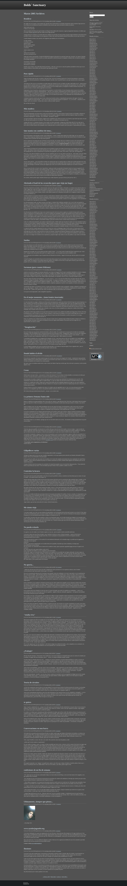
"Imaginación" (30, 327)
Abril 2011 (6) (92, 55)
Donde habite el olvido (33, 353)
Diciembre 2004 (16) (94, 168)
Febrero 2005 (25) (93, 165)
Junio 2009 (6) (92, 87)
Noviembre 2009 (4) (93, 79)
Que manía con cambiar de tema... (38, 131)
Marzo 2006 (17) (93, 145)
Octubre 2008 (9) (93, 99)
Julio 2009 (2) (92, 85)
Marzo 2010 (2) (93, 74)
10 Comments (59, 355)
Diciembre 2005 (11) (94, 150)
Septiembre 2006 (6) (93, 136)
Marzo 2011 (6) (93, 56)
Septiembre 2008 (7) (93, 100)
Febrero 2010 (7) (93, 76)
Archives (96, 36)
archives (99, 32)
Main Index (53, 876)
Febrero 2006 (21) (93, 147)
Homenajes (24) (93, 187)
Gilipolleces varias (31, 450)
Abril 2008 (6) (92, 108)
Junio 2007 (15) (93, 123)
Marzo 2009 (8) (93, 91)
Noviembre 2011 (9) (93, 44)
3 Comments (58, 21)
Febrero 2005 (92, 26)
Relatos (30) (92, 196)
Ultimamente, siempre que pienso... (38, 802)
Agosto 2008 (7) (93, 102)
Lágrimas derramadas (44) (95, 190)
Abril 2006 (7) (92, 144)
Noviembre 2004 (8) (93, 169)
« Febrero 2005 (46, 876)
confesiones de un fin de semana (37, 770)
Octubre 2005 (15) (93, 153)
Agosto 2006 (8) (93, 138)
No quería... (29, 565)
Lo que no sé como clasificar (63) (96, 188)
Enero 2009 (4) (92, 94)
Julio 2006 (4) (92, 139)
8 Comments (58, 399)
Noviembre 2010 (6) (93, 62)
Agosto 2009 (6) (93, 83)
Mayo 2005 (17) (93, 160)
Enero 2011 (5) (92, 59)
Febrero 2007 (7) (93, 129)
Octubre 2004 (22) (93, 171)
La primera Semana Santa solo (36, 396)
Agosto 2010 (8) (93, 67)
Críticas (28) (92, 184)
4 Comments (58, 185)
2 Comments (58, 76)
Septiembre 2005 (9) (93, 154)
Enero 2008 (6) (92, 112)
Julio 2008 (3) (92, 103)
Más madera (29, 109)
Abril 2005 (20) (93, 162)
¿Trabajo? (28, 651)
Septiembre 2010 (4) (93, 65)
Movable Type (26, 883)
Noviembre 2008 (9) (93, 97)
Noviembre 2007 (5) (93, 115)
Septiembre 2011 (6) (93, 47)
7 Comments (59, 529)
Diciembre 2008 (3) (93, 96)
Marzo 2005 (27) (93, 163)
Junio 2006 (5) (92, 141)
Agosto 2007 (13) (93, 120)
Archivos (59, 876)
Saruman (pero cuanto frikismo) (37, 267)
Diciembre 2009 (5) (93, 77)
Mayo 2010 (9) (92, 71)
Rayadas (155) (92, 194)
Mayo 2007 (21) (93, 124)
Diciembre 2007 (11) (94, 114)
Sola (35, 479)
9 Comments (58, 851)
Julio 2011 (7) (92, 50)
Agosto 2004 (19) (93, 174)
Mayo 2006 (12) (93, 142)
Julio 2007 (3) (92, 121)
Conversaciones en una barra (36, 728)
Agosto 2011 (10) (93, 49)
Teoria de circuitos (31, 682)
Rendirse (27, 19)
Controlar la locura (32, 471)
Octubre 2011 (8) (93, 46)
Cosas (26, 370)
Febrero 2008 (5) (93, 111)
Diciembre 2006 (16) (94, 132)
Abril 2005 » (64, 876)
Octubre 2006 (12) (93, 135)
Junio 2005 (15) (93, 159)
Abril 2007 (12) (93, 126)
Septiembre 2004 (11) (94, 172)
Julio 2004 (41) (92, 175)
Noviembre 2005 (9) (93, 151)
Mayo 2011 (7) (92, 53)
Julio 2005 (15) (92, 157)
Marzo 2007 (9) (93, 127)
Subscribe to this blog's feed (96, 348)
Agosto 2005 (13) (93, 156)
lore (34, 32)
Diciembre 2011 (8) (93, 43)
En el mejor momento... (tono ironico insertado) (43, 297)
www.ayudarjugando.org (34, 828)
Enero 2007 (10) (93, 130)
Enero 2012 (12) (93, 41)
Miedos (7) (92, 191)
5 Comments (59, 111)
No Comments (59, 567)
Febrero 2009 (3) (93, 93)
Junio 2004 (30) (93, 177)
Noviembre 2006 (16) (94, 133)
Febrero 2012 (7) (93, 40)
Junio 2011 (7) (92, 52)
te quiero (27, 702)
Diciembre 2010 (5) (93, 61)
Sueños (27, 240)
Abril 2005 (92, 29)
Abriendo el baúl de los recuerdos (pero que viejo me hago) (48, 183)
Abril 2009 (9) (92, 90)
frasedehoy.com (49, 439)
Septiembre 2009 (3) (93, 82)
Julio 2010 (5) (92, 68)
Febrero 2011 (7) (93, 58)
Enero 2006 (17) (93, 148)
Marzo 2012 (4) (93, 38)
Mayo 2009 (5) (92, 88)
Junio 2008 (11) (93, 105)
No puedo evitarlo (31, 527)
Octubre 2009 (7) (93, 80)
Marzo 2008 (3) (93, 109)
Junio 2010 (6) (92, 70)
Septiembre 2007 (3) (93, 118)
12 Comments (58, 299)
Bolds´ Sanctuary (35, 5)
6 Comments (58, 242)
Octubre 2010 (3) (93, 64)
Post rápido (28, 74)
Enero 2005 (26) (93, 166)
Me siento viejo (30, 507)
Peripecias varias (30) (94, 193)
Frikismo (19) (92, 185)
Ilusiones (27, 849)
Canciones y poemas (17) (94, 182)
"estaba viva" (29, 615)
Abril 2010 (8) (92, 73)
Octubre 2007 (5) (93, 117)
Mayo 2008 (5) (92, 106)
